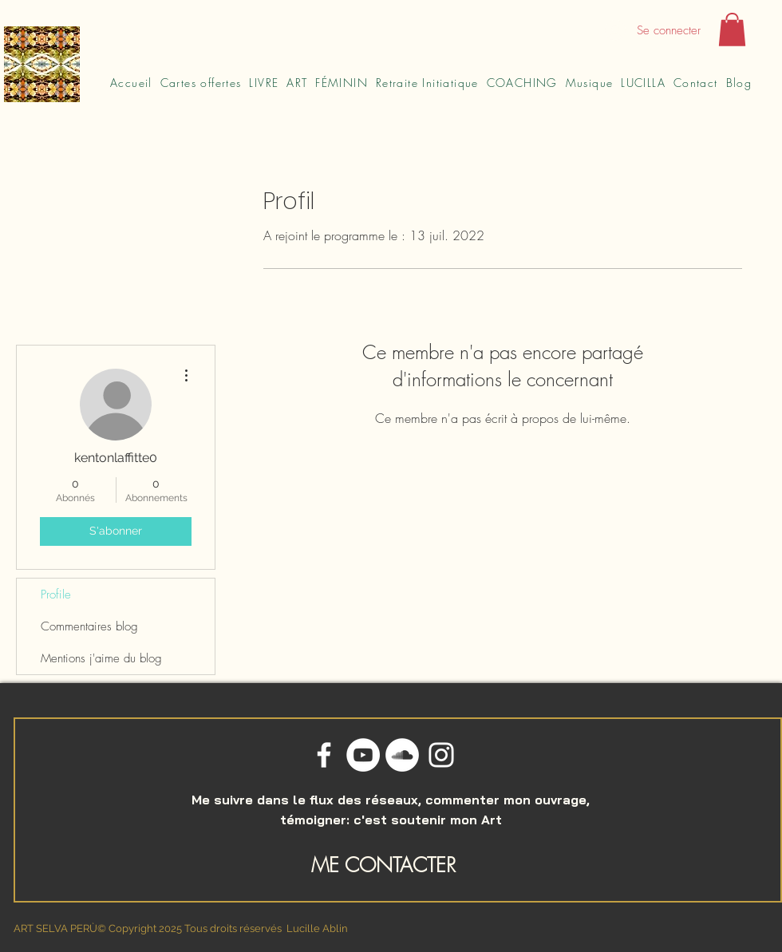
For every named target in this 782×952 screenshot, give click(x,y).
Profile (56, 594)
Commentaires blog (89, 626)
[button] (732, 29)
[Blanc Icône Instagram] (441, 755)
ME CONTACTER (383, 865)
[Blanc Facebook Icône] (324, 755)
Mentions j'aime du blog (101, 658)
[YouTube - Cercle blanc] (363, 755)
